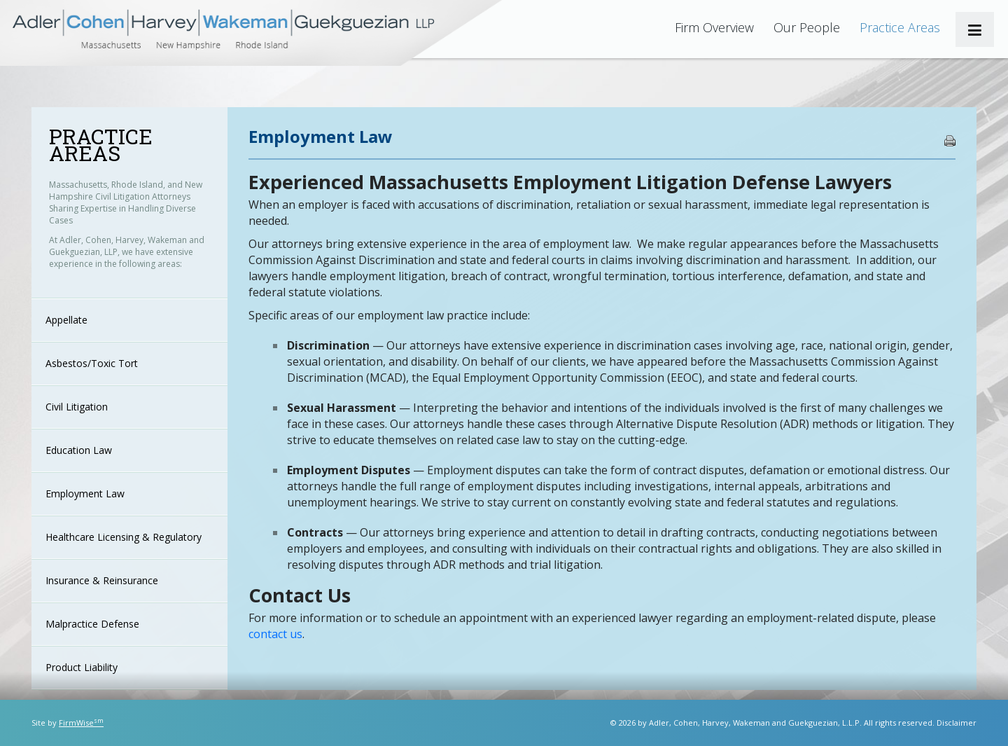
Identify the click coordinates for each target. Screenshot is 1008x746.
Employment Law (85, 493)
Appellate (67, 319)
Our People (807, 27)
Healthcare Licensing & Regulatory (124, 537)
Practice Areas (900, 27)
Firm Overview (714, 27)
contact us (275, 634)
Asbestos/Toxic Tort (92, 363)
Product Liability (82, 667)
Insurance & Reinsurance (102, 580)
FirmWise (81, 722)
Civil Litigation (77, 406)
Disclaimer (956, 722)
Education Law (79, 450)
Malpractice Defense (92, 623)
